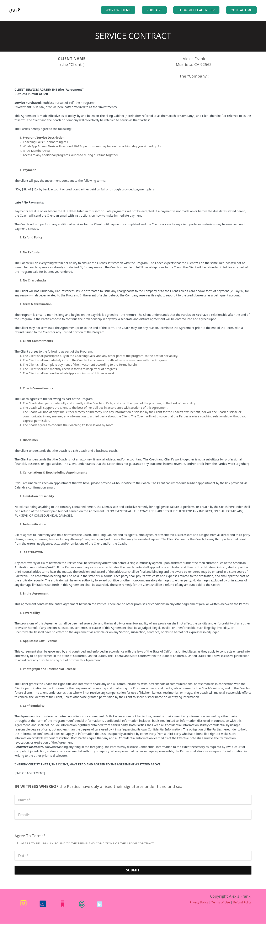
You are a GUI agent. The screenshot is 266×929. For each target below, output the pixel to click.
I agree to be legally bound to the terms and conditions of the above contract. (86, 843)
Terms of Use (220, 902)
